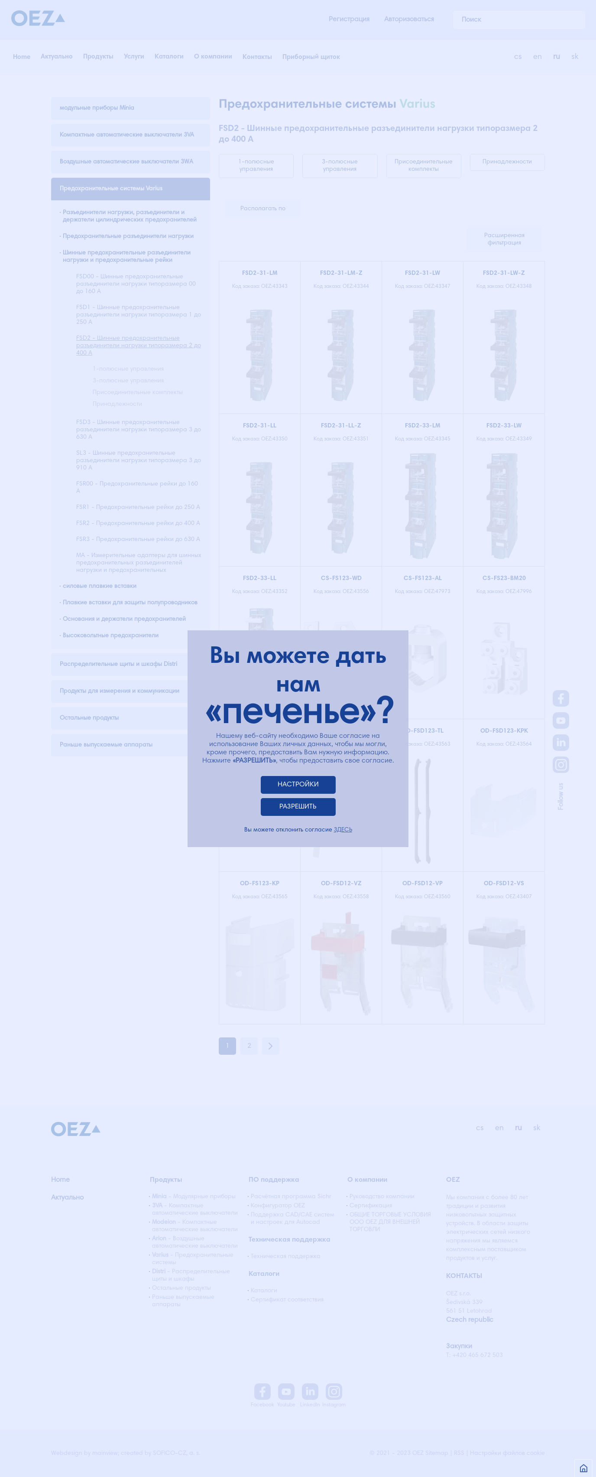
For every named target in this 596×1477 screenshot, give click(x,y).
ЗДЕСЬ (343, 830)
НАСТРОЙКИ (298, 784)
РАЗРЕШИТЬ (298, 806)
